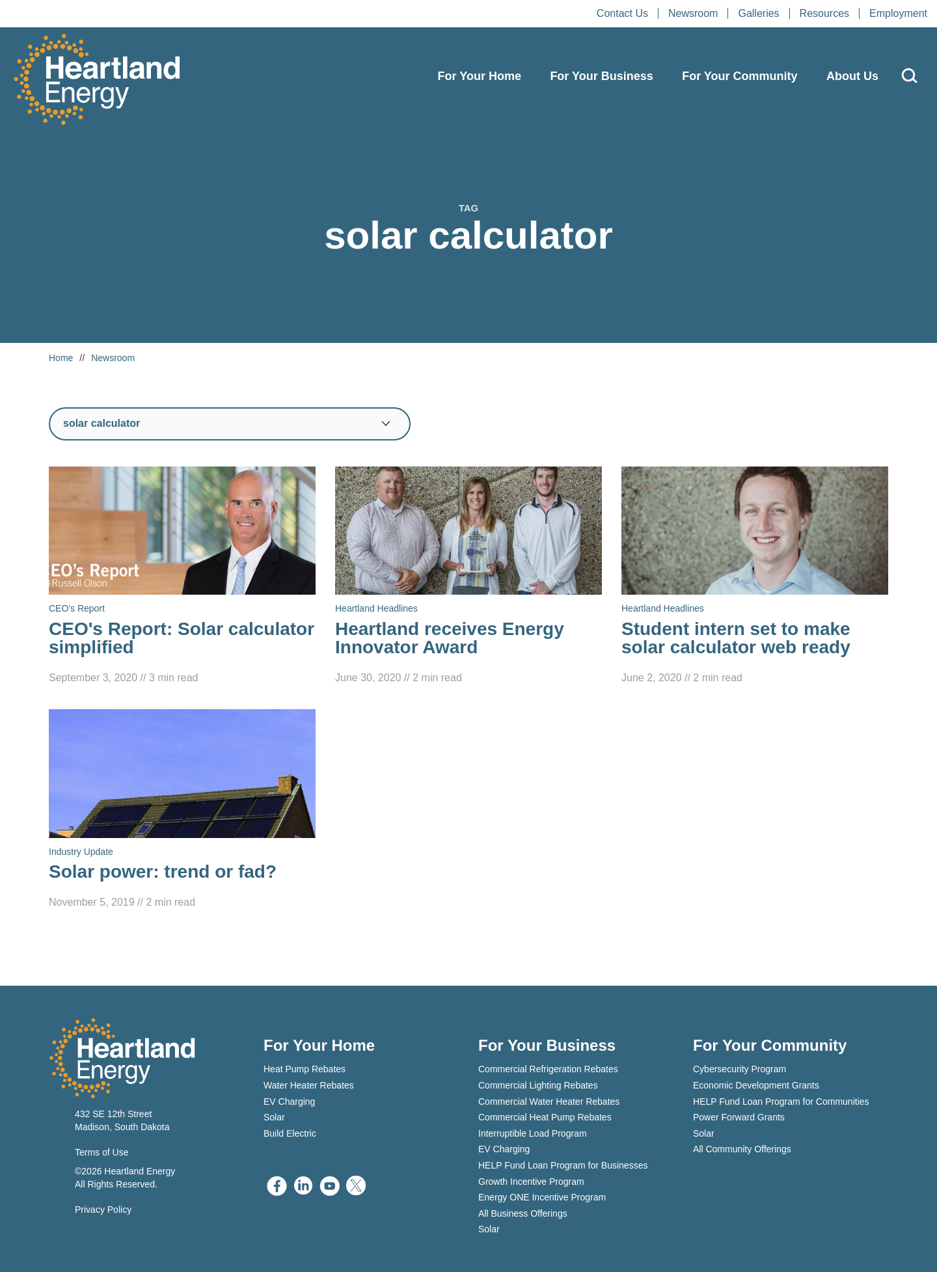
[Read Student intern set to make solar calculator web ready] (754, 576)
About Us (852, 76)
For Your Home (479, 76)
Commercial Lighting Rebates (538, 1085)
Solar (274, 1117)
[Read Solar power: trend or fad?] (182, 810)
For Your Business (601, 76)
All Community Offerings (742, 1149)
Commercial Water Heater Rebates (548, 1101)
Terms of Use (101, 1152)
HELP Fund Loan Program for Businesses (562, 1165)
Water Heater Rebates (309, 1085)
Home (61, 358)
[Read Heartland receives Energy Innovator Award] (468, 576)
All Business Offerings (522, 1213)
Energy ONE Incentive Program (542, 1197)
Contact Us (622, 13)
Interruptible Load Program (532, 1133)
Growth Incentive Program (531, 1181)
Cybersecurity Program (739, 1069)
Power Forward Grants (739, 1117)
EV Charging (289, 1101)
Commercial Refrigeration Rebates (548, 1069)
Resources (824, 13)
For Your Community (739, 76)
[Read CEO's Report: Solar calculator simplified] (182, 576)
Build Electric (290, 1133)
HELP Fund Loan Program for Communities (781, 1101)
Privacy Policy (103, 1209)
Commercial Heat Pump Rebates (545, 1117)
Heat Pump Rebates (305, 1069)
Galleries (758, 13)
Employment (898, 13)
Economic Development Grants (756, 1085)
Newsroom (693, 13)
